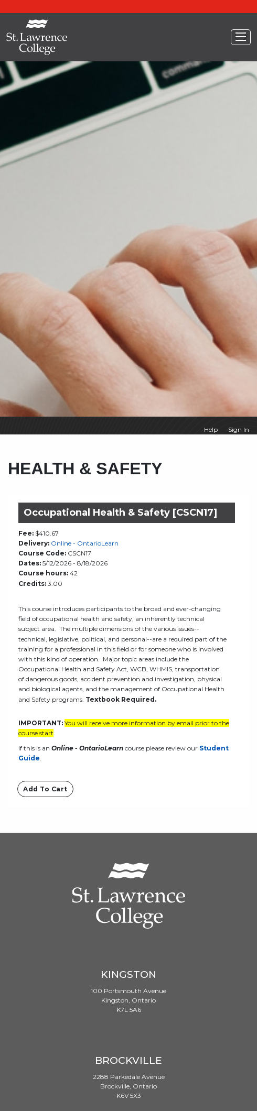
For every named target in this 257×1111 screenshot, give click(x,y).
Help (211, 429)
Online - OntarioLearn (85, 543)
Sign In (238, 429)
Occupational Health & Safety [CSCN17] (120, 512)
